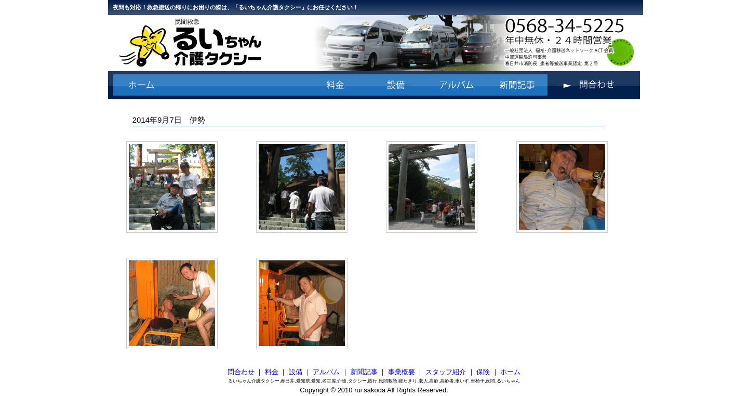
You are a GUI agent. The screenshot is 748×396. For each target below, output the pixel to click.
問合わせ (241, 372)
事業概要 (401, 372)
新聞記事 (364, 372)
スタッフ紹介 (445, 372)
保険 (483, 372)
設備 (295, 372)
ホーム (510, 372)
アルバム (326, 372)
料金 (271, 372)
